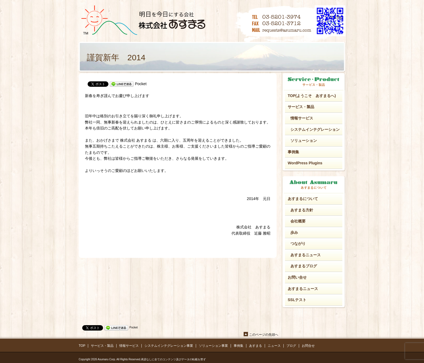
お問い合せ (297, 277)
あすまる (255, 346)
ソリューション (303, 140)
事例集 (293, 152)
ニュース (274, 346)
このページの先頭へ (263, 335)
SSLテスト (297, 300)
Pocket (141, 84)
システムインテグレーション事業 (168, 346)
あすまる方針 (301, 210)
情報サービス (301, 118)
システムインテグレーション (315, 129)
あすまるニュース (305, 255)
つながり (298, 243)
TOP (82, 346)
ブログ (291, 346)
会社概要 (298, 221)
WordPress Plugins (305, 163)
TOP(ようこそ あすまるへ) (312, 96)
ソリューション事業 (213, 346)
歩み (294, 232)
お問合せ (308, 346)
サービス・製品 (301, 107)
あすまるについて (303, 199)
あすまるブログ (303, 266)
